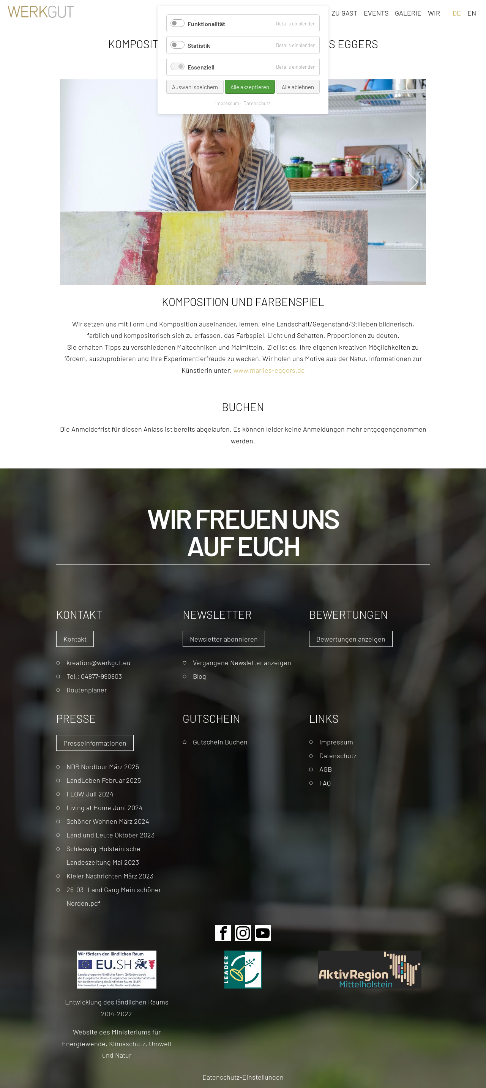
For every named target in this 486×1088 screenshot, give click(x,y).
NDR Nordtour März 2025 (102, 766)
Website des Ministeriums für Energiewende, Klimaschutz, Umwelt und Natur (117, 1043)
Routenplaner (86, 689)
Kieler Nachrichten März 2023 (109, 875)
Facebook (223, 933)
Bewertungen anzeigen (350, 638)
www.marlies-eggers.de (269, 370)
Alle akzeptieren (249, 86)
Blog (199, 676)
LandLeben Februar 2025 (103, 780)
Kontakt (75, 638)
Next (412, 182)
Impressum (336, 741)
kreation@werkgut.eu (98, 662)
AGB (325, 769)
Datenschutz (338, 755)
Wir (434, 12)
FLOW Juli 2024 (90, 793)
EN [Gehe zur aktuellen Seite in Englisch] (471, 12)
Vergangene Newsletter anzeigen (242, 662)
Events (376, 12)
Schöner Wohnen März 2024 (107, 821)
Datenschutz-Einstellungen (243, 1076)
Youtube (263, 933)
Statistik (199, 45)
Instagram (243, 933)
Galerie (408, 12)
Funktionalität (206, 23)
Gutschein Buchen (220, 741)
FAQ (325, 782)
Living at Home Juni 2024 (104, 807)
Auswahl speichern (195, 86)
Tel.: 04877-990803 (94, 676)
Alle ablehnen (298, 86)
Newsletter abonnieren (224, 638)
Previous (73, 182)
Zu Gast (344, 12)
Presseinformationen (94, 742)
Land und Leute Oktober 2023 (110, 834)
